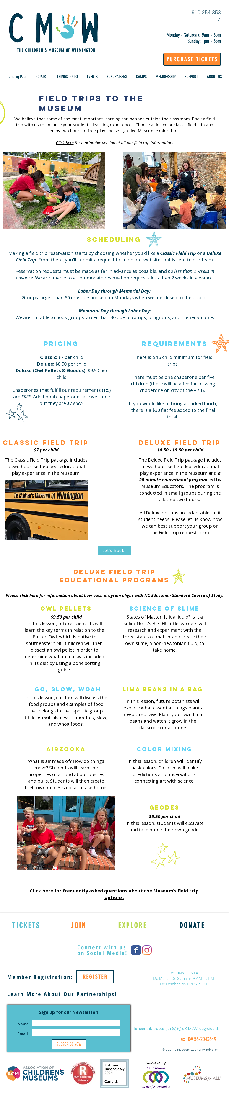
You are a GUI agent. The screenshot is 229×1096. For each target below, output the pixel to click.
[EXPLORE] (132, 925)
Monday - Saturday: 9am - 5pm (194, 35)
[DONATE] (192, 925)
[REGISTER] (95, 976)
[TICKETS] (26, 925)
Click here (65, 142)
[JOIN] (78, 925)
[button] (42, 77)
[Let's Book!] (114, 550)
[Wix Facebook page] (136, 950)
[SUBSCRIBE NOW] (69, 1044)
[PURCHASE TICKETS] (192, 59)
